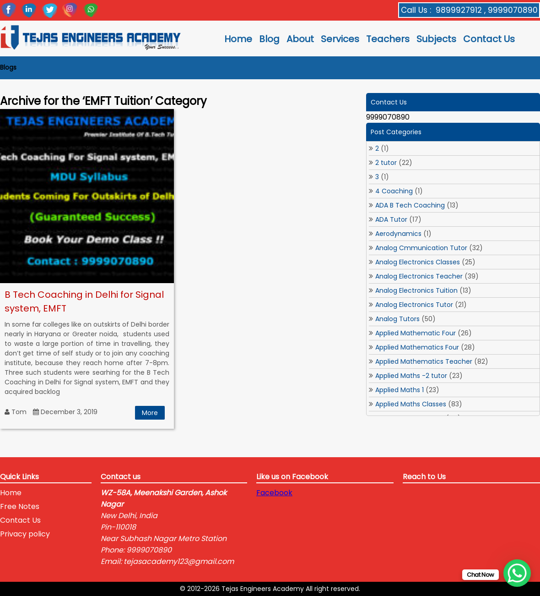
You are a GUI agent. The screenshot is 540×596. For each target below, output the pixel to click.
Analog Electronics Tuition (416, 290)
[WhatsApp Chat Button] (517, 573)
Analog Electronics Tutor (414, 304)
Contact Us (489, 39)
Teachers (388, 39)
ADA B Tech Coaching (410, 205)
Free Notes (19, 506)
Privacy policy (25, 534)
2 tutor (386, 162)
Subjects (436, 39)
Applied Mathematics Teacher (423, 361)
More (150, 412)
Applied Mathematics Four (417, 347)
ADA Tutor (391, 219)
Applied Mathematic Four (415, 333)
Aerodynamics (398, 233)
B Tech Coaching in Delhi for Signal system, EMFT (84, 301)
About (300, 39)
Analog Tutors (397, 318)
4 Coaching (394, 191)
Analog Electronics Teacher (419, 276)
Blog (269, 39)
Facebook (274, 492)
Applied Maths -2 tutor (411, 375)
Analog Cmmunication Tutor (421, 247)
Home (238, 39)
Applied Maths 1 (399, 389)
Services (340, 39)
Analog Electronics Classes (417, 262)
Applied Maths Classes (410, 404)
